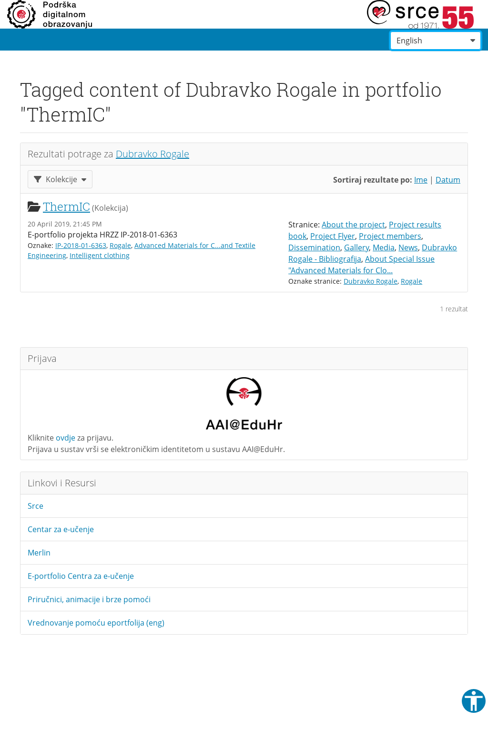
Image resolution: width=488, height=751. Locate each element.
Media (384, 247)
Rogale (120, 245)
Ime (420, 180)
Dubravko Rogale (152, 153)
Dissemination (314, 247)
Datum (448, 180)
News (408, 247)
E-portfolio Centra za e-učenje (81, 576)
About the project (353, 224)
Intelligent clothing (100, 255)
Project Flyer (332, 236)
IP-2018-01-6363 (80, 245)
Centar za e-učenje (61, 529)
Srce (35, 506)
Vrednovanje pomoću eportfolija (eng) (96, 622)
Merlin (39, 552)
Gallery (356, 247)
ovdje (65, 437)
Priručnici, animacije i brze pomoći (89, 599)
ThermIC (66, 206)
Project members (390, 236)
